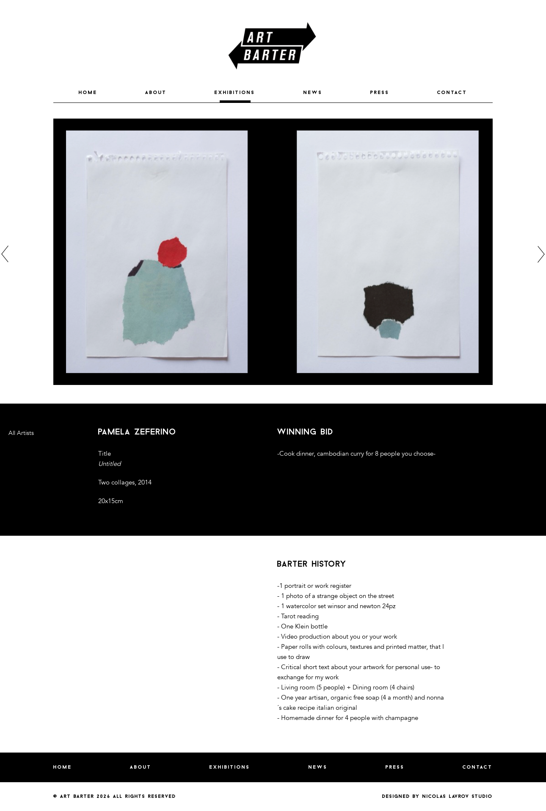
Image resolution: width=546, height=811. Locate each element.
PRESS (379, 92)
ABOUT (156, 92)
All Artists (21, 433)
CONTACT (452, 92)
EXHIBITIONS (235, 92)
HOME (88, 92)
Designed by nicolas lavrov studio (437, 796)
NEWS (313, 92)
